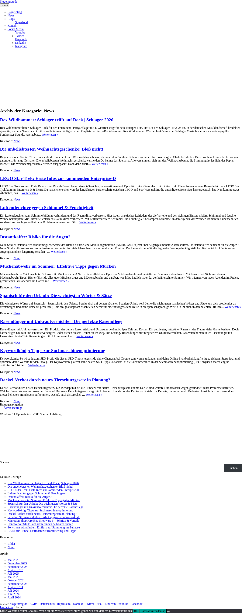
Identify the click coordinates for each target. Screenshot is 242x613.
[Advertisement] (121, 77)
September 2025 (17, 566)
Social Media (16, 29)
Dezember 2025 (17, 563)
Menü (5, 5)
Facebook (21, 39)
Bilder (11, 543)
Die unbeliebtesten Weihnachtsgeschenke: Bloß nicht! (51, 149)
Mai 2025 (13, 577)
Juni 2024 (13, 594)
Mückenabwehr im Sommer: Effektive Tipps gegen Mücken (58, 266)
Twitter (19, 35)
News (11, 15)
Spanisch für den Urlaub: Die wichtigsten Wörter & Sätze (56, 295)
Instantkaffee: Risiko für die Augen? (35, 236)
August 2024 (15, 587)
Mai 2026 (13, 560)
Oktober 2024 (16, 580)
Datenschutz (47, 603)
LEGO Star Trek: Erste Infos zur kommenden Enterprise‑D (58, 178)
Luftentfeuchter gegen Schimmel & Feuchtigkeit (46, 207)
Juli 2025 (13, 573)
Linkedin (20, 42)
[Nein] (168, 611)
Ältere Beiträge (11, 407)
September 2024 (17, 583)
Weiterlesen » (50, 134)
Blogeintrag (15, 12)
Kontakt (12, 25)
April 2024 (14, 597)
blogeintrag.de (8, 1)
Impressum (64, 603)
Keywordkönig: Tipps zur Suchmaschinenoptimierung (52, 350)
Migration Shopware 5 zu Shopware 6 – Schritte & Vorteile (43, 520)
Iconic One (6, 607)
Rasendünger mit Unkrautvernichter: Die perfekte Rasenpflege (61, 321)
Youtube (20, 32)
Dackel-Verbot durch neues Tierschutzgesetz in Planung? (55, 379)
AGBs (33, 603)
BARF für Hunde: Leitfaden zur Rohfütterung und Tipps (42, 530)
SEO (99, 603)
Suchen (4, 462)
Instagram (21, 46)
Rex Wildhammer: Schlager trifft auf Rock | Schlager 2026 (56, 119)
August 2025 (15, 570)
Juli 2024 (13, 590)
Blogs (11, 18)
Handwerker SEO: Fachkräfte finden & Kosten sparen (40, 524)
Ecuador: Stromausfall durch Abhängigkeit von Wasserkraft (44, 517)
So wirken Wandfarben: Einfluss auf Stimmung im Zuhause (44, 527)
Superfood (21, 22)
